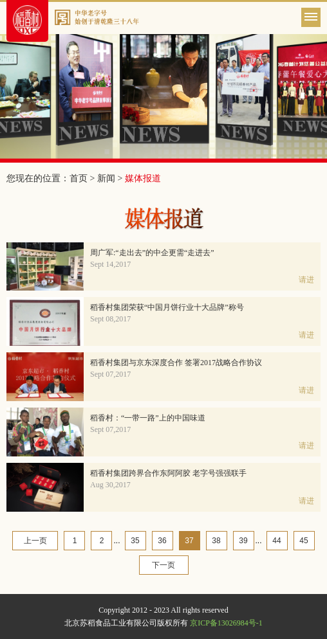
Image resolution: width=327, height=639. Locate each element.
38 (216, 540)
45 (303, 540)
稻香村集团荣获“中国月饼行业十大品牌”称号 (167, 307)
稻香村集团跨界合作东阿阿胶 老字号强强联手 (168, 473)
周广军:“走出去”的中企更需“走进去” (152, 252)
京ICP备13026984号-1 (226, 622)
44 (276, 540)
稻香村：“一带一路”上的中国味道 (147, 417)
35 (135, 540)
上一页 (35, 540)
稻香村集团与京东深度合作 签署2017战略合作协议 (176, 362)
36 (162, 540)
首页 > (83, 178)
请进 (306, 279)
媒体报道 (143, 178)
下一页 (163, 565)
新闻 (106, 178)
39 (243, 540)
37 (189, 540)
